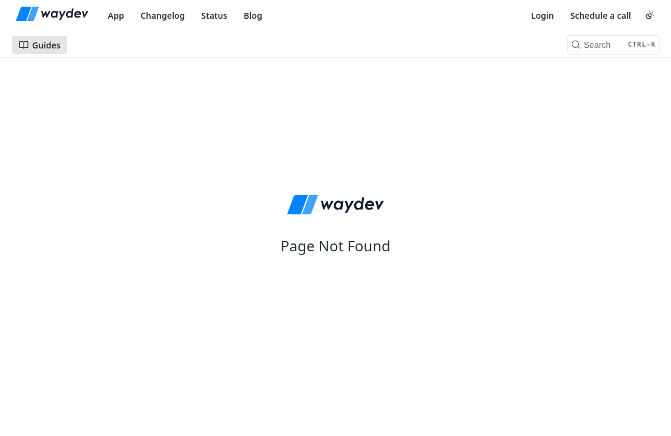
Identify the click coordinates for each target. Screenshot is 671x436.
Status (214, 15)
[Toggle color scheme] (650, 15)
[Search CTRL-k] (613, 45)
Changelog (162, 15)
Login (542, 15)
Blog (252, 15)
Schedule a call (600, 15)
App (116, 15)
